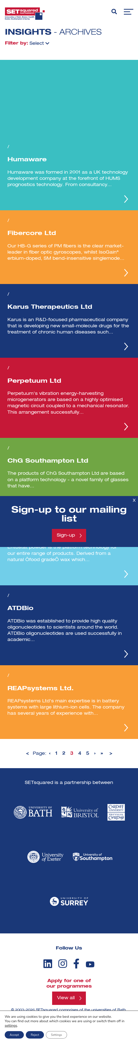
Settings (56, 1035)
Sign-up (66, 535)
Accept (14, 1035)
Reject (35, 1035)
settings (11, 1025)
